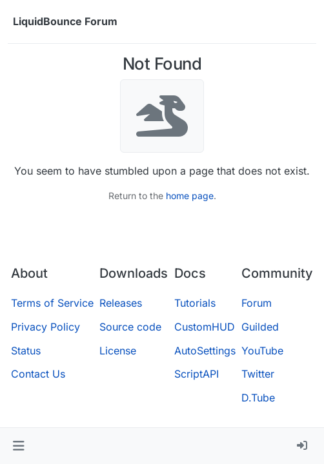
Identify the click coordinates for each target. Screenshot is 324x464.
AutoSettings (205, 350)
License (117, 350)
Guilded (260, 326)
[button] (18, 446)
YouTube (262, 350)
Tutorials (195, 302)
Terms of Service (52, 302)
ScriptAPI (196, 373)
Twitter (257, 373)
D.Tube (258, 397)
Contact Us (38, 373)
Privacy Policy (45, 326)
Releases (120, 302)
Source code (130, 326)
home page (190, 195)
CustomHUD (204, 326)
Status (26, 350)
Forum (256, 302)
